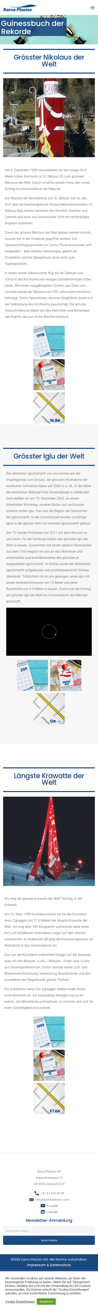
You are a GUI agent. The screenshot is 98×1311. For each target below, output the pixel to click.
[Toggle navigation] (92, 7)
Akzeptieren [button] (46, 1301)
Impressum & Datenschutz (49, 1265)
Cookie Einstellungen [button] (20, 1302)
